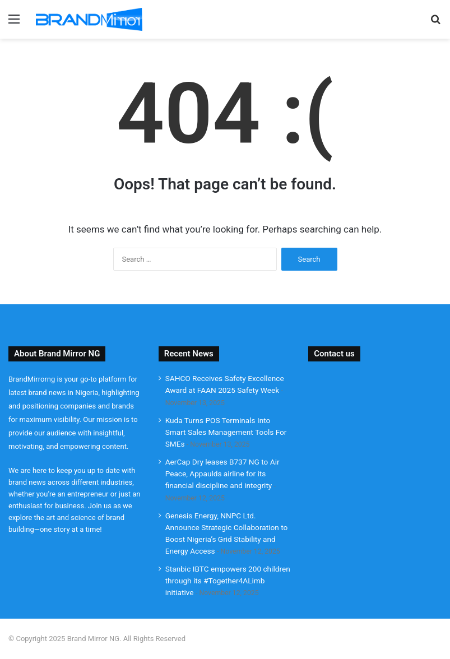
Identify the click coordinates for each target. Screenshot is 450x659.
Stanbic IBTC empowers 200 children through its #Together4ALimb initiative (227, 580)
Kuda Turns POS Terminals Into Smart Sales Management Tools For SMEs (226, 432)
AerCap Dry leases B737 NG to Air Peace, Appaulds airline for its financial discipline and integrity (222, 473)
